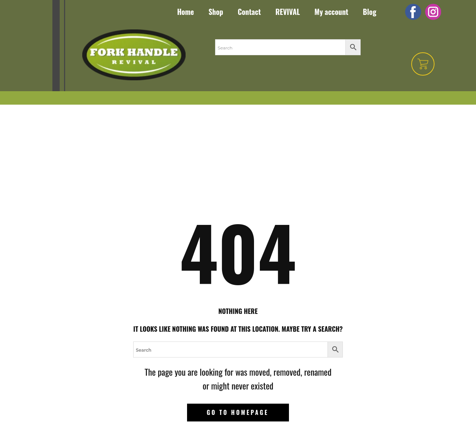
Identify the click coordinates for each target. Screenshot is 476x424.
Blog (369, 11)
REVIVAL (287, 11)
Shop (216, 11)
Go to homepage (238, 412)
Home (185, 11)
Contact (249, 11)
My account (331, 11)
